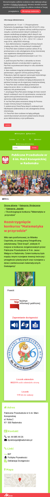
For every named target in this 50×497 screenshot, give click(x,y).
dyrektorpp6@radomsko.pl (18, 440)
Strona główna (20, 133)
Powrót (10, 290)
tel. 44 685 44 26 (13, 437)
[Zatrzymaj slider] (25, 193)
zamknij (7, 125)
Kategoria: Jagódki (15, 208)
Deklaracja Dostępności (16, 460)
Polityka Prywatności (15, 457)
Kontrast (37, 139)
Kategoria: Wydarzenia (29, 205)
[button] (3, 183)
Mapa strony (30, 133)
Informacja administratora (25, 144)
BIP (7, 454)
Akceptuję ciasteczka (30, 11)
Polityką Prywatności (19, 5)
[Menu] (25, 199)
